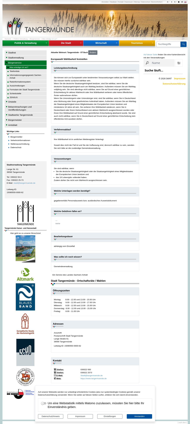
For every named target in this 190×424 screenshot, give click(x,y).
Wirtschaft (101, 43)
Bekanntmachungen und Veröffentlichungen (20, 108)
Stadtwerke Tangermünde (20, 115)
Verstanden (139, 416)
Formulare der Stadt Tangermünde (25, 90)
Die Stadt (66, 43)
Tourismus (137, 43)
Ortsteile (12, 102)
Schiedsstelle (15, 93)
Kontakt (120, 2)
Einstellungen (110, 416)
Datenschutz (145, 2)
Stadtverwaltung (16, 57)
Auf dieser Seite (150, 55)
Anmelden (105, 2)
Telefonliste (15, 71)
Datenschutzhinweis (51, 416)
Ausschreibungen (17, 86)
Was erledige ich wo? (49, 39)
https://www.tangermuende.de (94, 378)
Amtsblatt (12, 125)
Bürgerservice (35, 39)
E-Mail (9, 183)
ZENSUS (14, 97)
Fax (8, 180)
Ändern (93, 52)
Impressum (80, 416)
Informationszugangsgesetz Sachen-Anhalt (26, 76)
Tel (8, 177)
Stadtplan (113, 2)
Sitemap (137, 2)
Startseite (8, 39)
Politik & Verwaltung (21, 39)
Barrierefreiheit (156, 2)
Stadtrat (12, 52)
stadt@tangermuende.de (24, 183)
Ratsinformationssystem (20, 82)
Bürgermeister (15, 120)
